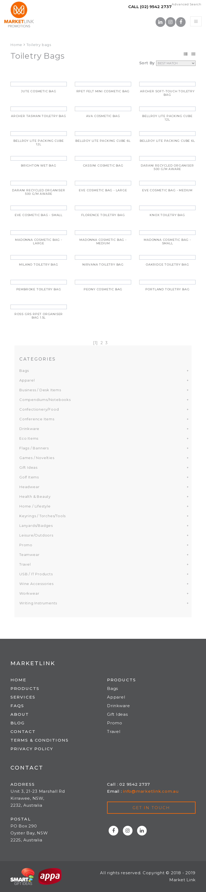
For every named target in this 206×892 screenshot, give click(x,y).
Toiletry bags (39, 45)
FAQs (17, 705)
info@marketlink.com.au (151, 791)
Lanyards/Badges (36, 525)
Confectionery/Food (39, 409)
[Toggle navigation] (196, 21)
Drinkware (29, 428)
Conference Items (36, 419)
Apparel (27, 380)
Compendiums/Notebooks (45, 399)
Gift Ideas (28, 467)
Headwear (29, 487)
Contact (23, 731)
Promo (25, 545)
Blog (17, 722)
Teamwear (29, 554)
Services (22, 697)
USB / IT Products (36, 574)
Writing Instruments (38, 603)
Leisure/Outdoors (36, 535)
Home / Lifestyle (35, 506)
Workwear (29, 593)
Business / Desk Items (40, 390)
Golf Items (29, 477)
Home (16, 45)
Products (24, 688)
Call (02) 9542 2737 (150, 6)
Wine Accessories (36, 583)
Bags (24, 370)
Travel (25, 564)
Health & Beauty (35, 496)
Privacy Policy (31, 748)
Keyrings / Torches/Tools (42, 516)
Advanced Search (186, 4)
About (19, 714)
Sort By (147, 63)
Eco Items (28, 438)
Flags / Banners (34, 448)
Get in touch (151, 807)
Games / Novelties (36, 458)
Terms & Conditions (39, 740)
